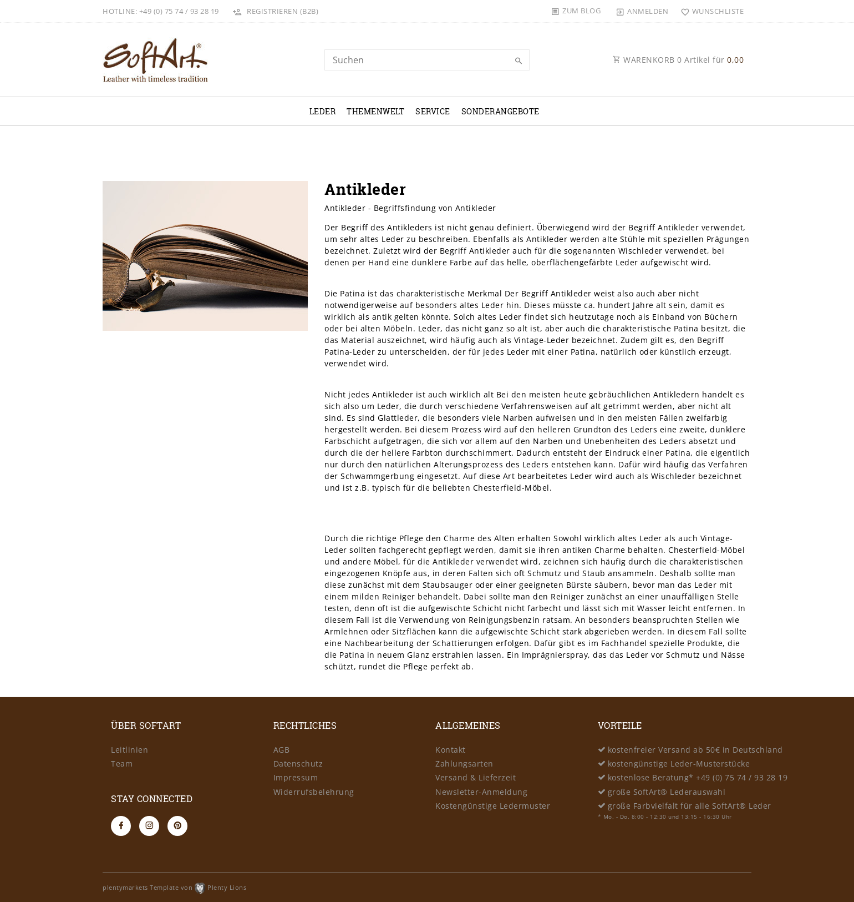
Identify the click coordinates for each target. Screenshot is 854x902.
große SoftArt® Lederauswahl (667, 792)
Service (432, 111)
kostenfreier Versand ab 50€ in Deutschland (695, 749)
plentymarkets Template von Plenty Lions (174, 887)
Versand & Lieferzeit (475, 777)
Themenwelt (375, 111)
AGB (281, 749)
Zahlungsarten (464, 763)
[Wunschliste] (709, 11)
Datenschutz (298, 763)
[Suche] (518, 61)
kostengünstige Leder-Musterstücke (679, 763)
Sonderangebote (500, 111)
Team (122, 763)
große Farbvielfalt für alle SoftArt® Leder (689, 805)
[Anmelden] (642, 11)
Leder (322, 111)
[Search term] (427, 59)
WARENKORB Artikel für (678, 59)
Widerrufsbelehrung (313, 792)
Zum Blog (581, 11)
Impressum (295, 777)
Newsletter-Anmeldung (481, 792)
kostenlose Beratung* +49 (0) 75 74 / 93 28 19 (698, 777)
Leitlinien (129, 749)
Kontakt (450, 749)
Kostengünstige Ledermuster (492, 805)
